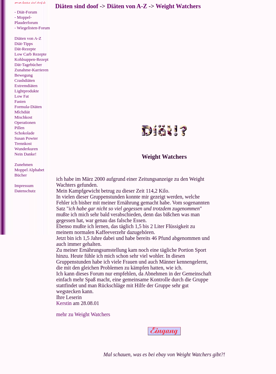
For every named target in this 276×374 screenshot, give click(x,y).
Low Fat (21, 96)
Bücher (20, 175)
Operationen (24, 122)
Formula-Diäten (28, 106)
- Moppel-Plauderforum (26, 20)
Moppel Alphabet (29, 169)
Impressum (24, 185)
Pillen (19, 127)
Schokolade (24, 132)
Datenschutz (24, 190)
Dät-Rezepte (25, 48)
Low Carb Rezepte (30, 54)
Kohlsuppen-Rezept (31, 59)
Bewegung (23, 75)
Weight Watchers (178, 6)
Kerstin (64, 303)
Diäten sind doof (76, 6)
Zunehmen (23, 164)
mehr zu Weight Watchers (83, 314)
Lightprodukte (26, 90)
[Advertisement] (28, 214)
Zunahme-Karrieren (31, 69)
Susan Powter (26, 138)
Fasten (20, 101)
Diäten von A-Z (27, 38)
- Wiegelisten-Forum (32, 27)
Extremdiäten (25, 85)
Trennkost (23, 143)
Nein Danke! (25, 154)
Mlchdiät (22, 111)
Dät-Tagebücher (28, 64)
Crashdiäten (24, 80)
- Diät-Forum (25, 12)
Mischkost (23, 117)
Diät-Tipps (23, 43)
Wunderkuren (26, 148)
